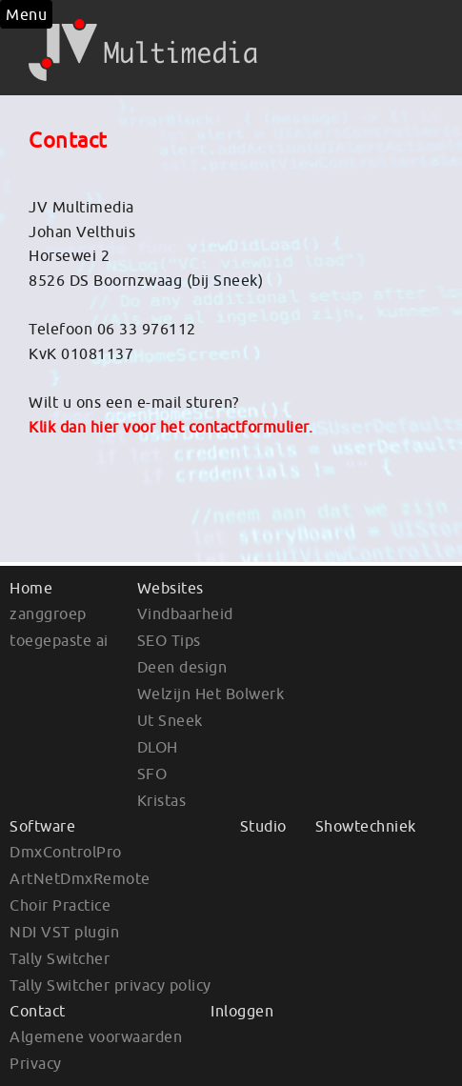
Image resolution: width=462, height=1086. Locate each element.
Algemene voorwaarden (96, 1036)
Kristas (162, 800)
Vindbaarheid (185, 613)
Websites (170, 587)
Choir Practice (60, 905)
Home (31, 587)
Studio (263, 826)
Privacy (36, 1063)
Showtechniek (365, 826)
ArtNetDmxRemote (80, 878)
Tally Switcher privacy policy (110, 985)
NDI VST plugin (64, 931)
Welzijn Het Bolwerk (211, 693)
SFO (152, 773)
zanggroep (48, 613)
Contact (38, 1010)
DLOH (157, 746)
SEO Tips (169, 640)
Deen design (182, 666)
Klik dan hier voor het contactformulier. (170, 426)
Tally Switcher (60, 958)
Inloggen (242, 1010)
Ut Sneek (170, 720)
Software (42, 826)
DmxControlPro (66, 851)
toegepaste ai (59, 640)
